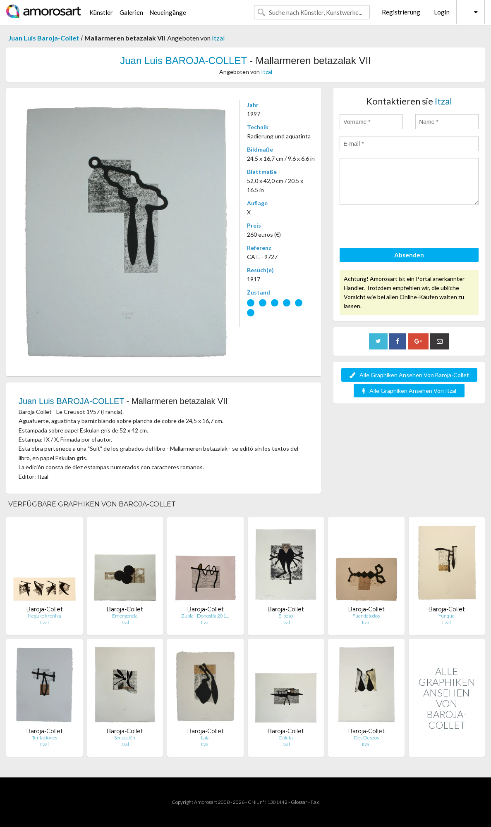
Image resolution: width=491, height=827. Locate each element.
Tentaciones (44, 737)
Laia (205, 737)
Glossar (299, 802)
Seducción (124, 737)
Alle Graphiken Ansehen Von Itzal (409, 390)
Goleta (285, 737)
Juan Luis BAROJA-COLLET (183, 60)
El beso (285, 616)
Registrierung (401, 12)
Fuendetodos (366, 616)
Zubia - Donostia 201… (205, 616)
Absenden (409, 255)
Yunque (446, 616)
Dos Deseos (366, 737)
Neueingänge (167, 12)
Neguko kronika (44, 616)
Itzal (218, 38)
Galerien (131, 12)
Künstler (101, 12)
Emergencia (125, 616)
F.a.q (315, 802)
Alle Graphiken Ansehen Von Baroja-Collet (409, 374)
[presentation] (402, 228)
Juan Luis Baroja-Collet (43, 38)
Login (442, 12)
